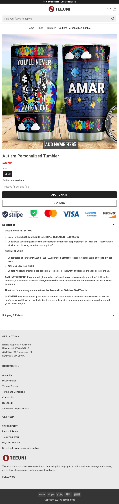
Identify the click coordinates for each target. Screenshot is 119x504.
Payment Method (11, 442)
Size (5, 168)
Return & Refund (10, 431)
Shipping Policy (10, 425)
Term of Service (10, 386)
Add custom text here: (13, 180)
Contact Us (8, 397)
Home (31, 28)
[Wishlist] (109, 9)
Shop (40, 28)
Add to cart (59, 194)
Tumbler (51, 28)
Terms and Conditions (13, 391)
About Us (7, 375)
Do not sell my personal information (20, 448)
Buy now (59, 203)
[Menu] (4, 9)
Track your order (10, 437)
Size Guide (7, 403)
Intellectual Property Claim (15, 408)
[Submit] (113, 19)
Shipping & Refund (12, 315)
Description (8, 224)
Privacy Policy (9, 380)
